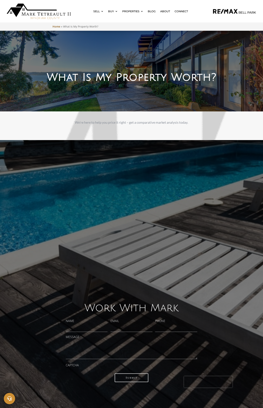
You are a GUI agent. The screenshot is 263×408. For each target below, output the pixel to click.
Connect (181, 11)
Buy (111, 11)
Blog (152, 11)
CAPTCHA (72, 365)
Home (56, 26)
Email (115, 321)
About (165, 11)
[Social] (9, 398)
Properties (130, 11)
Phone (160, 321)
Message (72, 337)
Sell (96, 11)
